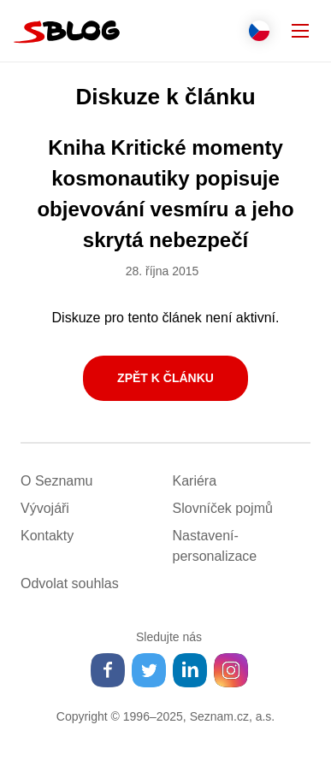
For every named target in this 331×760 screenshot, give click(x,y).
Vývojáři (45, 508)
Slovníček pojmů (223, 508)
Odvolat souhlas (70, 583)
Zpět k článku (165, 378)
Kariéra (195, 481)
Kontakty (47, 535)
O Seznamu (56, 481)
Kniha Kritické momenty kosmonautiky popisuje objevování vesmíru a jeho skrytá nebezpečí (165, 193)
